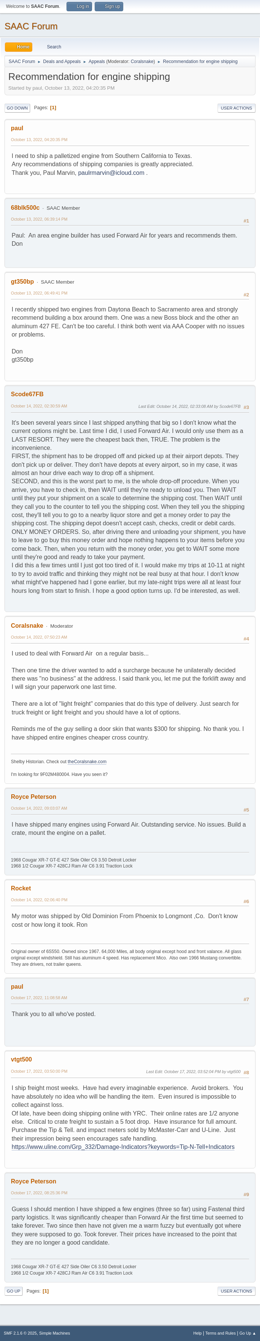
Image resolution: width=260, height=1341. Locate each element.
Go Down (17, 108)
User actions (236, 108)
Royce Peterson (33, 797)
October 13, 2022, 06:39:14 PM (39, 219)
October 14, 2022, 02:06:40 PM (39, 900)
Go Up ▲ (247, 1333)
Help (197, 1333)
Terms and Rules (221, 1333)
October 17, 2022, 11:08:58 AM (39, 997)
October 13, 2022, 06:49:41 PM (39, 293)
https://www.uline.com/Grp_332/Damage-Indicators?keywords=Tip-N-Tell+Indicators (123, 1147)
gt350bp (22, 281)
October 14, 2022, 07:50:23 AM (39, 637)
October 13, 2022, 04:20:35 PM (39, 139)
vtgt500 (21, 1059)
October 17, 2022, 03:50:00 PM (39, 1071)
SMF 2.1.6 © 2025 (20, 1333)
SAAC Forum (31, 26)
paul (17, 128)
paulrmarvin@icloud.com (111, 173)
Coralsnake (142, 61)
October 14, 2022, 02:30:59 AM (39, 406)
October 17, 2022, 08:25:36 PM (39, 1193)
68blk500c (25, 207)
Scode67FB (27, 394)
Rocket (21, 888)
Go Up (13, 1291)
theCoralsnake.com (87, 761)
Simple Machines (54, 1333)
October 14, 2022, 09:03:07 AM (39, 808)
